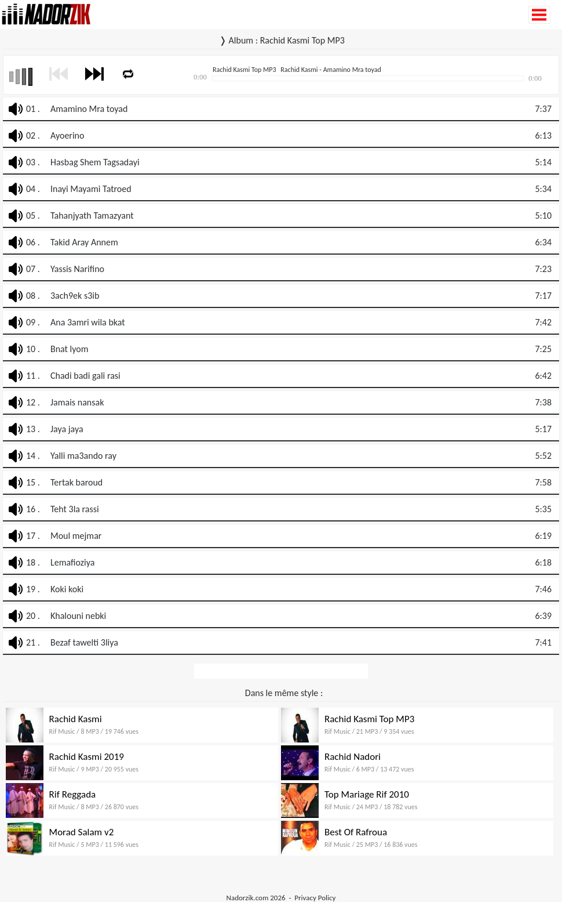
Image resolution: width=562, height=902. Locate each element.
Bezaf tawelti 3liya (84, 642)
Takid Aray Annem (84, 242)
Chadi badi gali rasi (85, 375)
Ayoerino (67, 135)
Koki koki (66, 589)
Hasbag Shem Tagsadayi (95, 162)
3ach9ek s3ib (74, 295)
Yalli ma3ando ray (83, 455)
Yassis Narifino (77, 268)
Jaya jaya (66, 428)
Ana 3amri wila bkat (87, 322)
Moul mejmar (75, 535)
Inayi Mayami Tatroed (91, 188)
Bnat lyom (69, 348)
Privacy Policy (314, 897)
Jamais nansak (77, 402)
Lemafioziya (72, 562)
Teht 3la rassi (74, 509)
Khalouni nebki (78, 615)
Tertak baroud (76, 482)
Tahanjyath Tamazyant (92, 215)
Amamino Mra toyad (88, 108)
